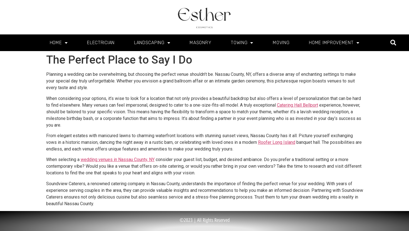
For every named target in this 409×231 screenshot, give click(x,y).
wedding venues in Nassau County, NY (118, 159)
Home (59, 43)
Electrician (101, 42)
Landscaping (152, 43)
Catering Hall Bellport (297, 105)
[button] (393, 43)
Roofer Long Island (276, 142)
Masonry (200, 42)
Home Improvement (334, 43)
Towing (242, 43)
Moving (281, 42)
